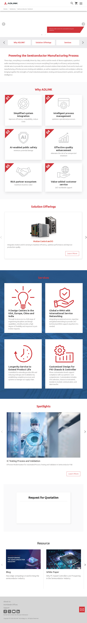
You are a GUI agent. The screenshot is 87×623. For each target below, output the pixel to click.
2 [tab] (45, 35)
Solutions (13, 9)
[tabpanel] (43, 24)
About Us (7, 601)
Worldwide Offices (11, 604)
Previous (3, 24)
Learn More (72, 253)
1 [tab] (42, 35)
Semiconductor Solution (25, 9)
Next (83, 24)
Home (5, 9)
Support (7, 608)
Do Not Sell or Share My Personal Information (16, 614)
